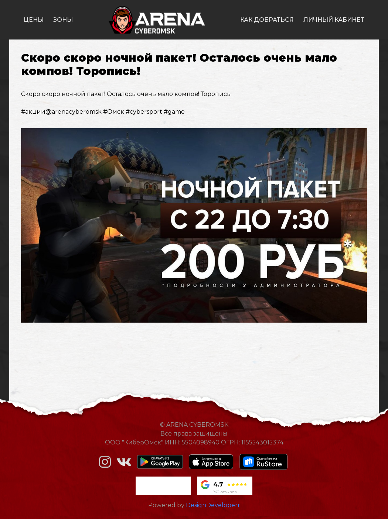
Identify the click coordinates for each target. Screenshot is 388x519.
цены (34, 19)
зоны (63, 19)
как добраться (267, 19)
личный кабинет (333, 19)
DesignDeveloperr (213, 505)
